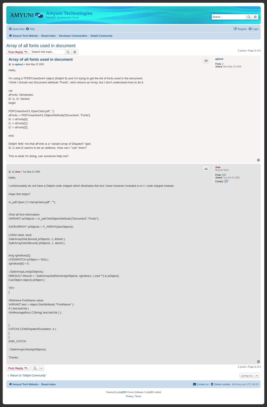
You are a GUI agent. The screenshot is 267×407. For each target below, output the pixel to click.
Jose (217, 167)
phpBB (122, 392)
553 (224, 175)
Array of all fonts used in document (41, 45)
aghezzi (219, 59)
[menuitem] (30, 29)
